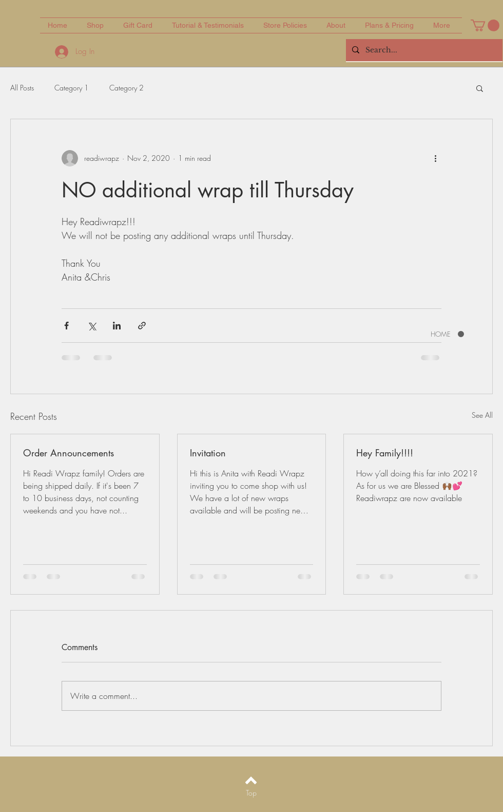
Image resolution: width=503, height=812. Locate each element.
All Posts (22, 88)
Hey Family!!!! (384, 453)
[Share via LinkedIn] (117, 325)
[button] (485, 25)
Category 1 (71, 88)
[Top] (251, 792)
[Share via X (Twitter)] (91, 325)
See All (482, 415)
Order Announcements (68, 453)
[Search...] (423, 50)
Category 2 (126, 88)
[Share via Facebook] (66, 325)
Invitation (208, 453)
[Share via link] (142, 325)
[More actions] (435, 158)
